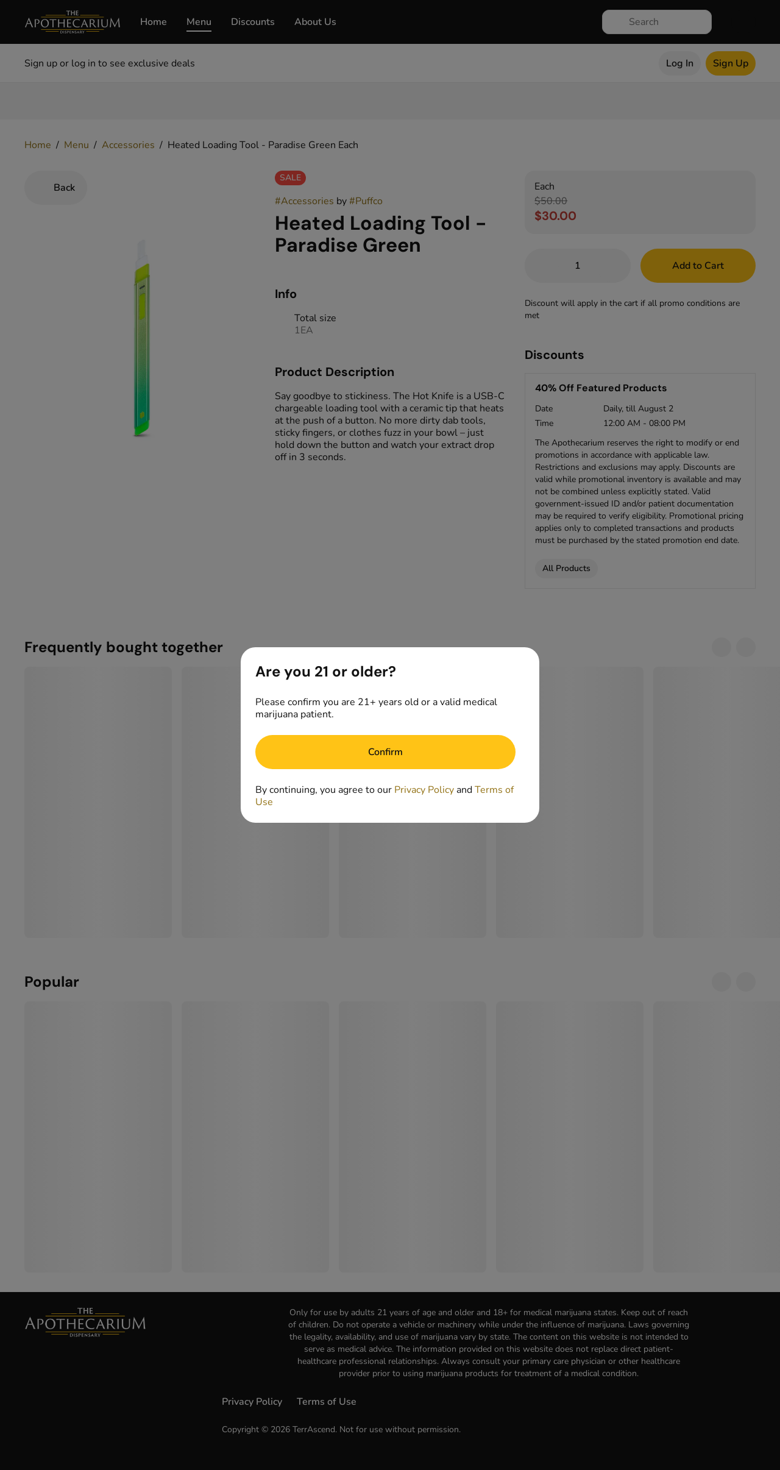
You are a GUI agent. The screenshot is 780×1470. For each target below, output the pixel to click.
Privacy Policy (424, 790)
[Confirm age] (385, 752)
